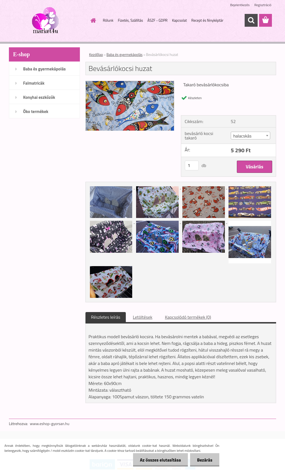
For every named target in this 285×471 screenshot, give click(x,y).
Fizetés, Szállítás (130, 20)
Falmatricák (34, 83)
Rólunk (108, 20)
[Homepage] (92, 20)
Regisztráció (262, 5)
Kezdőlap (96, 54)
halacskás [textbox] (242, 136)
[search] (251, 20)
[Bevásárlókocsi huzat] (130, 83)
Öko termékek (35, 111)
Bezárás (204, 460)
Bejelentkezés (240, 5)
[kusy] (192, 165)
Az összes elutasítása (160, 460)
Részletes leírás (105, 317)
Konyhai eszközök (39, 97)
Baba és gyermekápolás (44, 69)
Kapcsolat (179, 20)
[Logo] (47, 21)
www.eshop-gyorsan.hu (49, 423)
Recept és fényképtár (207, 20)
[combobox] (250, 135)
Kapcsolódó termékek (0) (188, 317)
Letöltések (142, 317)
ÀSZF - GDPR (158, 20)
